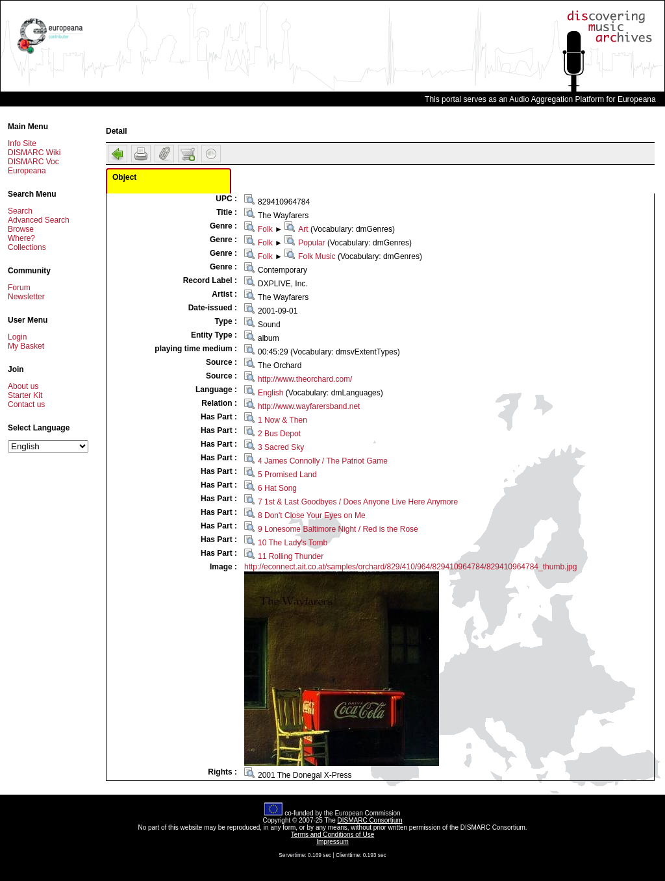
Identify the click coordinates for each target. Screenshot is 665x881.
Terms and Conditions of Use (332, 834)
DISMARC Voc (33, 161)
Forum (19, 287)
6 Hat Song (277, 488)
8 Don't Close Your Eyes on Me (312, 515)
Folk (265, 229)
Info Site (22, 143)
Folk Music (316, 256)
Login (17, 336)
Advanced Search (38, 220)
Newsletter (26, 296)
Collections (27, 247)
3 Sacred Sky (281, 447)
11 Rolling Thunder (290, 556)
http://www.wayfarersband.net (309, 406)
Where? (21, 238)
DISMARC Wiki (34, 152)
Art (303, 229)
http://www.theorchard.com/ (305, 379)
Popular (311, 242)
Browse (21, 229)
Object (124, 177)
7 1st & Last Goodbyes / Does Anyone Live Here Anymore (358, 501)
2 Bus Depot (279, 433)
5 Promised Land (287, 474)
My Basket (26, 346)
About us (23, 386)
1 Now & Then (282, 420)
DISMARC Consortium (370, 820)
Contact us (26, 404)
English (270, 392)
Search (20, 211)
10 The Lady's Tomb (292, 542)
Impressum (332, 841)
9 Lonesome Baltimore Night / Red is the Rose (338, 529)
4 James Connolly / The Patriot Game (323, 460)
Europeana (27, 170)
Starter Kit (25, 395)
